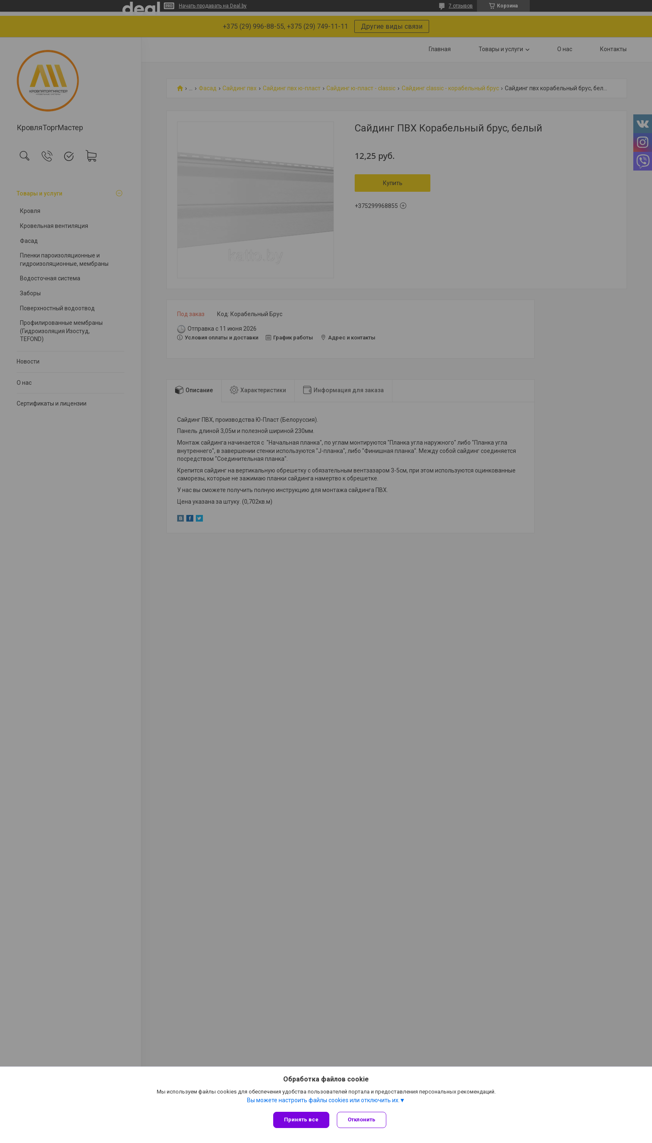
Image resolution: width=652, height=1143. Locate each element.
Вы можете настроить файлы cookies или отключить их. (323, 1101)
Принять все (301, 1119)
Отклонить (362, 1119)
